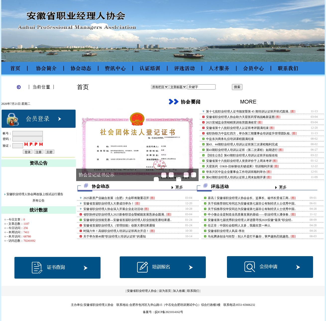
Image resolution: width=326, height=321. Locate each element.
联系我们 (193, 291)
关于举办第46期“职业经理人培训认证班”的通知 (114, 236)
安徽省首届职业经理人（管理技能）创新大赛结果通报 (119, 225)
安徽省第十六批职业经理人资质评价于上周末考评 (239, 161)
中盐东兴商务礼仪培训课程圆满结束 (230, 139)
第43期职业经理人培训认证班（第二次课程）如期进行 (242, 150)
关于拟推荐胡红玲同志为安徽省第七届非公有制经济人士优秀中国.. (252, 203)
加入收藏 (179, 291)
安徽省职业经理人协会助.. (171, 175)
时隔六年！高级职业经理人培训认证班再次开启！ (116, 231)
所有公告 (39, 200)
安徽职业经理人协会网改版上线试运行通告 (34, 195)
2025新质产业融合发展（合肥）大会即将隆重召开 (116, 198)
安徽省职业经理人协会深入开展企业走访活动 (113, 209)
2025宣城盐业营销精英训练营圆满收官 (231, 122)
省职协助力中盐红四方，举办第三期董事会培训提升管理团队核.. (248, 133)
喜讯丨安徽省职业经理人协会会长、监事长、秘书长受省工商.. (249, 198)
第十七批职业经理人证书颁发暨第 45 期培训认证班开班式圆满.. (248, 111)
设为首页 (165, 291)
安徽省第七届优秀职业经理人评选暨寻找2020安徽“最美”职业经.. (250, 220)
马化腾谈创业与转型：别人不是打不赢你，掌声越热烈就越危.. (249, 236)
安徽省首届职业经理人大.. (193, 175)
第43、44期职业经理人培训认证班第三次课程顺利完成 (242, 144)
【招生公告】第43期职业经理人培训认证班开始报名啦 (242, 155)
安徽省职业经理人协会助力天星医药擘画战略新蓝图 (240, 117)
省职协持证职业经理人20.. (164, 175)
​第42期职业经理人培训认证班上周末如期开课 (236, 177)
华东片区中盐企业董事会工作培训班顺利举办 (236, 172)
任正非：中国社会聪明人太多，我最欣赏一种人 (239, 225)
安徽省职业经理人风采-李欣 (226, 231)
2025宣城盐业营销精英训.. (178, 179)
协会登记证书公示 (96, 174)
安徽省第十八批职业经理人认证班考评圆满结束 (237, 128)
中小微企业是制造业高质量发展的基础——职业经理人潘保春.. (249, 214)
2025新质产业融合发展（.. (156, 179)
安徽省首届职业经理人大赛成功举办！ (108, 203)
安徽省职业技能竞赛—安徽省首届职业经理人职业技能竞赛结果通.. (127, 220)
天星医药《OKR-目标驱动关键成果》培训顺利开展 (239, 166)
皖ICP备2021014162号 (169, 312)
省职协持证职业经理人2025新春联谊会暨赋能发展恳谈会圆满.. (124, 214)
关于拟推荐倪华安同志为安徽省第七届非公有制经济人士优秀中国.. (252, 209)
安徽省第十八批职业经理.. (186, 175)
